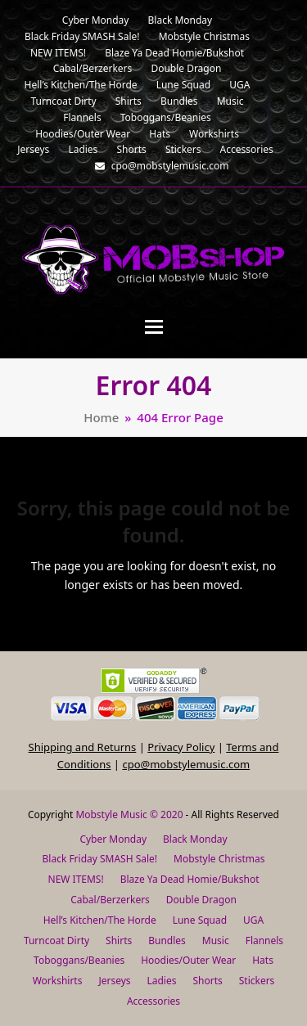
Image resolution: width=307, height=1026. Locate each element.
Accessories (153, 1001)
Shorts (207, 981)
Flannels (264, 940)
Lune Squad (200, 920)
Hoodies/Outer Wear (188, 960)
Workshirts (58, 981)
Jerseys (114, 981)
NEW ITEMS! (76, 879)
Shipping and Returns (83, 747)
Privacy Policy (180, 747)
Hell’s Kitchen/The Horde (99, 920)
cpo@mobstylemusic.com (186, 764)
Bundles (167, 940)
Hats (262, 960)
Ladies (162, 981)
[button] (154, 327)
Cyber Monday (113, 839)
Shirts (119, 940)
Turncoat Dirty (56, 940)
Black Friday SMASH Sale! (100, 859)
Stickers (257, 981)
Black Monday (195, 839)
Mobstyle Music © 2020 (129, 814)
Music (215, 940)
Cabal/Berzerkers (110, 900)
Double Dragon (201, 900)
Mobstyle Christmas (219, 859)
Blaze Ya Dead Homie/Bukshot (190, 879)
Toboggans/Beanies (79, 960)
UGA (253, 920)
